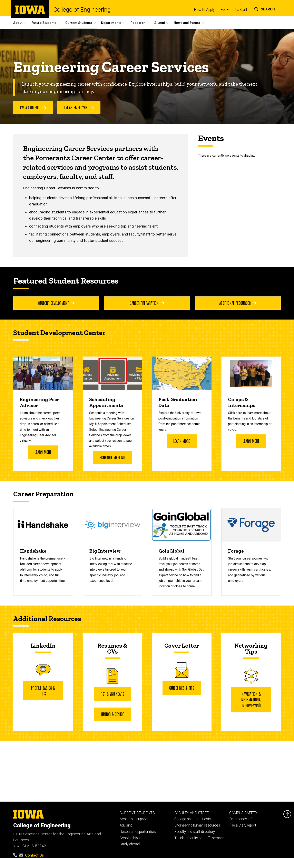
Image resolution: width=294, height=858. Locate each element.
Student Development (56, 302)
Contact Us (34, 855)
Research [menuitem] (137, 23)
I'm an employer (79, 107)
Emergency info (241, 819)
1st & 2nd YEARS (112, 693)
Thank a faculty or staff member (199, 838)
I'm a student (33, 107)
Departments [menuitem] (111, 23)
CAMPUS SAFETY (243, 813)
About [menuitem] (17, 23)
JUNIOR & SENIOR (112, 714)
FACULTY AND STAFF (191, 813)
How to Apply (204, 10)
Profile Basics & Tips (43, 690)
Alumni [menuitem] (159, 23)
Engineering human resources (197, 825)
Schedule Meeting (112, 457)
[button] (264, 8)
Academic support (134, 819)
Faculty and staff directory (194, 832)
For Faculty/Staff (234, 10)
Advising (126, 825)
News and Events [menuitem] (187, 23)
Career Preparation (147, 302)
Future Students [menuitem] (43, 23)
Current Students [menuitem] (78, 23)
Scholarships (130, 838)
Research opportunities (138, 832)
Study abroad (130, 844)
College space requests (192, 819)
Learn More (181, 440)
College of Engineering (82, 10)
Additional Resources (237, 302)
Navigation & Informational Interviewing (251, 699)
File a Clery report (242, 825)
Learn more (43, 451)
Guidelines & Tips (181, 687)
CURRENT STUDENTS (137, 813)
